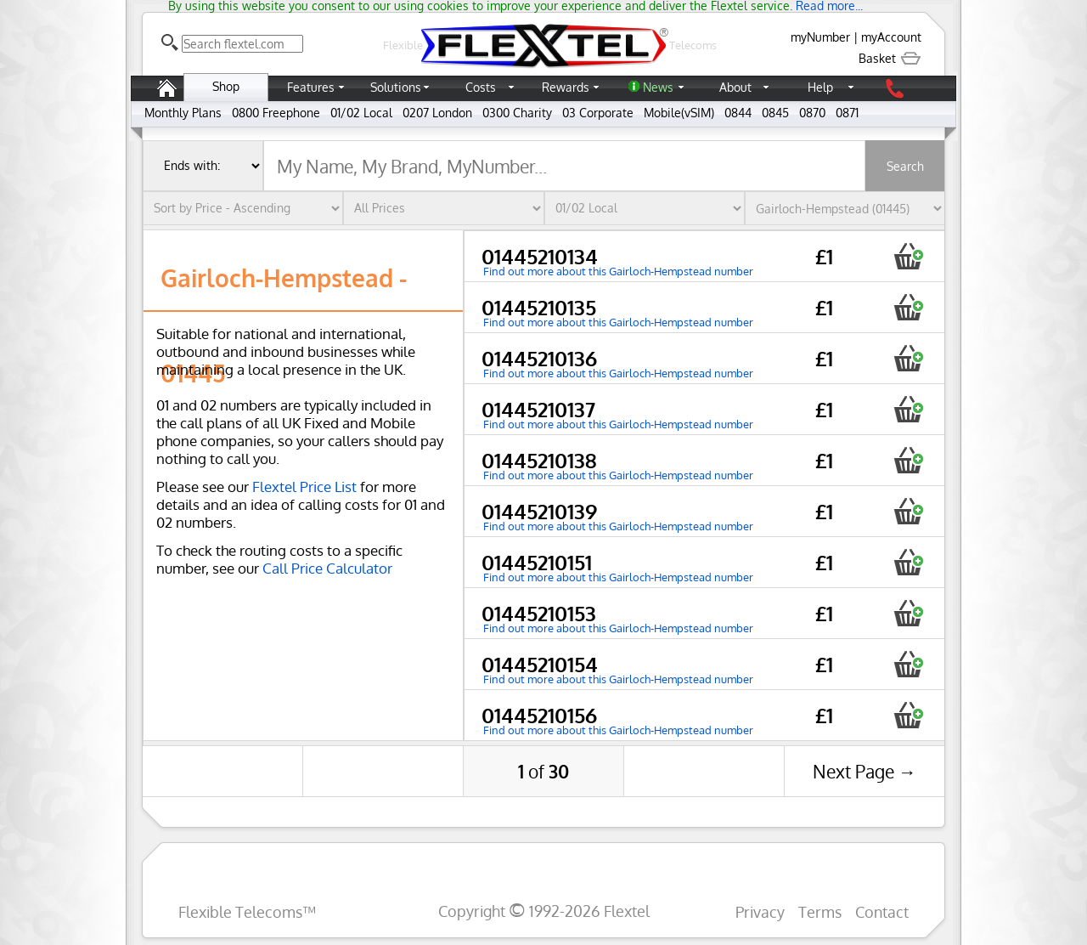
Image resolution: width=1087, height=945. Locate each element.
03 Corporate (598, 112)
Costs (480, 87)
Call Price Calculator (327, 568)
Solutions (395, 87)
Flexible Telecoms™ (247, 911)
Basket (890, 58)
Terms (820, 911)
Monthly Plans (183, 112)
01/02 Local (361, 112)
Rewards (565, 87)
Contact (882, 911)
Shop (225, 86)
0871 (847, 112)
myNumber (820, 37)
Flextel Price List (304, 486)
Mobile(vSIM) (679, 112)
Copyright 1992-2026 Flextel (544, 910)
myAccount (891, 37)
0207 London (437, 112)
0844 (738, 112)
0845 (775, 112)
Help (820, 87)
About (735, 87)
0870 (812, 112)
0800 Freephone (276, 112)
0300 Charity (517, 112)
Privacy (760, 911)
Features (311, 87)
